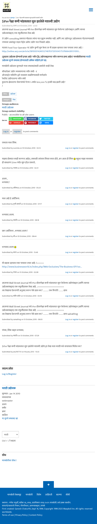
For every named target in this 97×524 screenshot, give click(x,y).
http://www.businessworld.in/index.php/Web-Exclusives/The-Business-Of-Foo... (42, 267)
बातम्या (59, 495)
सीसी (68, 495)
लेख (14, 99)
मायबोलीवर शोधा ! (9, 460)
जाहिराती (48, 495)
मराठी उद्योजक (8, 107)
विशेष (39, 495)
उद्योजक (12, 93)
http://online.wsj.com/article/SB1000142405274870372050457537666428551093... (41, 51)
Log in (5, 131)
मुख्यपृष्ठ (12, 18)
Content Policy (35, 515)
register (17, 131)
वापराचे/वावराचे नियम (10, 506)
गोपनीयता (25, 506)
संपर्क (43, 506)
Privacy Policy (21, 515)
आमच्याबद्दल (35, 506)
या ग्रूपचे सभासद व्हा (10, 418)
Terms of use (8, 515)
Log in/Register (9, 374)
